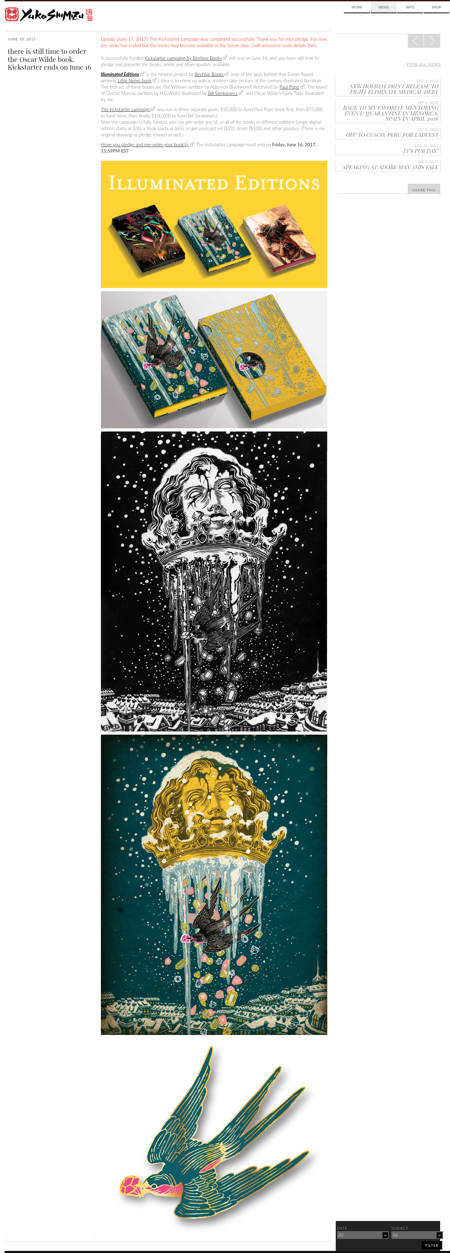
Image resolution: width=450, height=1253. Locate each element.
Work (357, 7)
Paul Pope (289, 87)
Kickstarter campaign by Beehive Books (183, 58)
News (384, 7)
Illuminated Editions (120, 74)
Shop (436, 7)
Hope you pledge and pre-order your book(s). (145, 144)
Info (410, 7)
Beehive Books (209, 74)
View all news (423, 64)
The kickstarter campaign (125, 109)
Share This (424, 190)
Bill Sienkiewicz (222, 93)
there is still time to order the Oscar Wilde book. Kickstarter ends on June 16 (49, 59)
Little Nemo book (134, 80)
